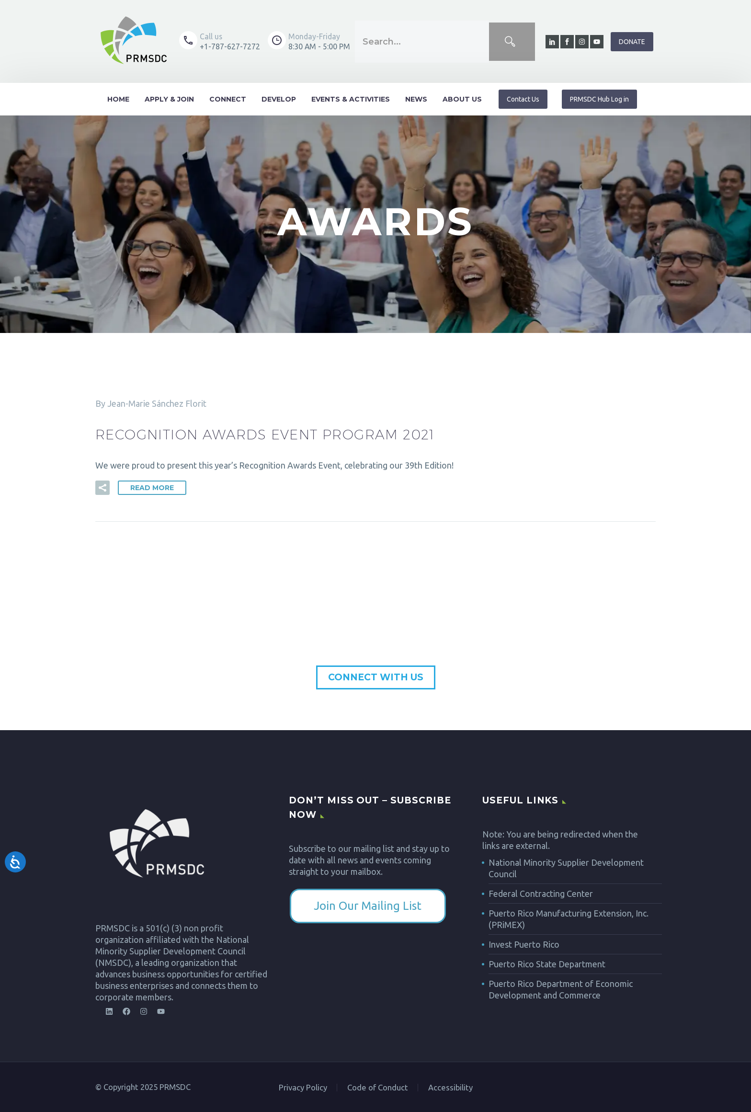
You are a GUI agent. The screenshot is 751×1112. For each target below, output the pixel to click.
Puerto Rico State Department (547, 964)
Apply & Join (169, 99)
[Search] (512, 42)
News (416, 99)
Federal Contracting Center (541, 893)
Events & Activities (350, 99)
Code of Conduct (377, 1088)
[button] (102, 488)
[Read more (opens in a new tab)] (219, 41)
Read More (152, 487)
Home (118, 99)
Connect (227, 99)
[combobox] (422, 42)
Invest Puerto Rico (524, 944)
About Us (462, 99)
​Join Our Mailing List (367, 905)
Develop (279, 99)
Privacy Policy (303, 1088)
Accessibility (450, 1088)
